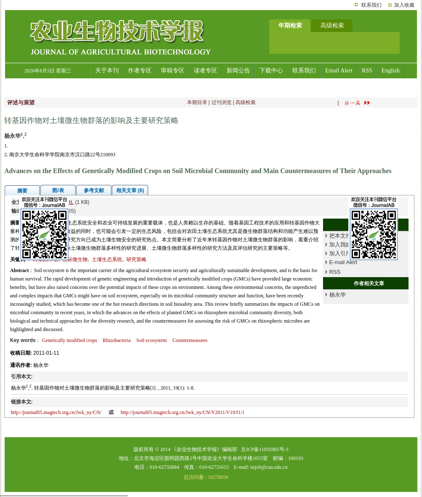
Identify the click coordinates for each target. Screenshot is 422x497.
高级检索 (245, 102)
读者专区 (205, 70)
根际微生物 (75, 259)
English (391, 70)
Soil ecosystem (151, 340)
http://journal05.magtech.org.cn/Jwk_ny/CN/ (56, 412)
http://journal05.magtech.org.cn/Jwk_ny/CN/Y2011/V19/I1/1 (182, 412)
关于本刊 (107, 70)
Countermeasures (189, 340)
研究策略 (136, 259)
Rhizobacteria (117, 340)
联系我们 (371, 5)
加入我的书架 (345, 244)
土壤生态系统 (107, 259)
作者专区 (140, 70)
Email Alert (339, 70)
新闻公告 (238, 70)
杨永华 (337, 294)
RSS (367, 70)
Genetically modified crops (69, 340)
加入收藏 (404, 5)
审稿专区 (172, 70)
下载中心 (271, 70)
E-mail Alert (343, 262)
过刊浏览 (221, 102)
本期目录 (197, 102)
